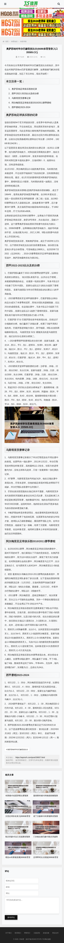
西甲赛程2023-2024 (21, 107)
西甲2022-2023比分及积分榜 (25, 93)
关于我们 (8, 933)
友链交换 (46, 933)
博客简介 (27, 933)
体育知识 (14, 41)
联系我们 (18, 933)
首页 (6, 41)
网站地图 (47, 939)
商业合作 (55, 933)
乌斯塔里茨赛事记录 (21, 98)
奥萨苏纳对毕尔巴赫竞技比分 (17, 749)
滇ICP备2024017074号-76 (35, 939)
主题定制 (37, 933)
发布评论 (11, 917)
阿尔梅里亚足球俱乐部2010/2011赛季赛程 (31, 103)
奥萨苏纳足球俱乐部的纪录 (24, 89)
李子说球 (20, 57)
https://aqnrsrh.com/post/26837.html (30, 757)
